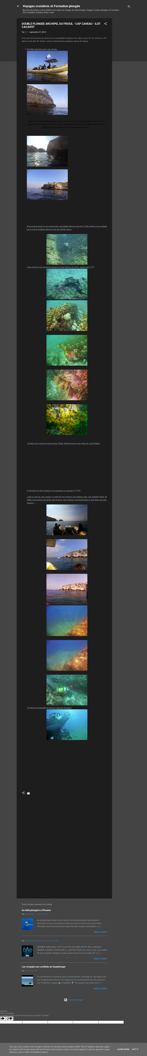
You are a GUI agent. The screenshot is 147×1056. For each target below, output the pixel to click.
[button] (105, 24)
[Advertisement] (122, 56)
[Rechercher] (128, 7)
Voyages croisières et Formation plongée (51, 6)
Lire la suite (100, 932)
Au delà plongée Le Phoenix (36, 910)
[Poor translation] (9, 1018)
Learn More (123, 1049)
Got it (135, 1049)
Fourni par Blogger (73, 1000)
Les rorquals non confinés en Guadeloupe (43, 966)
